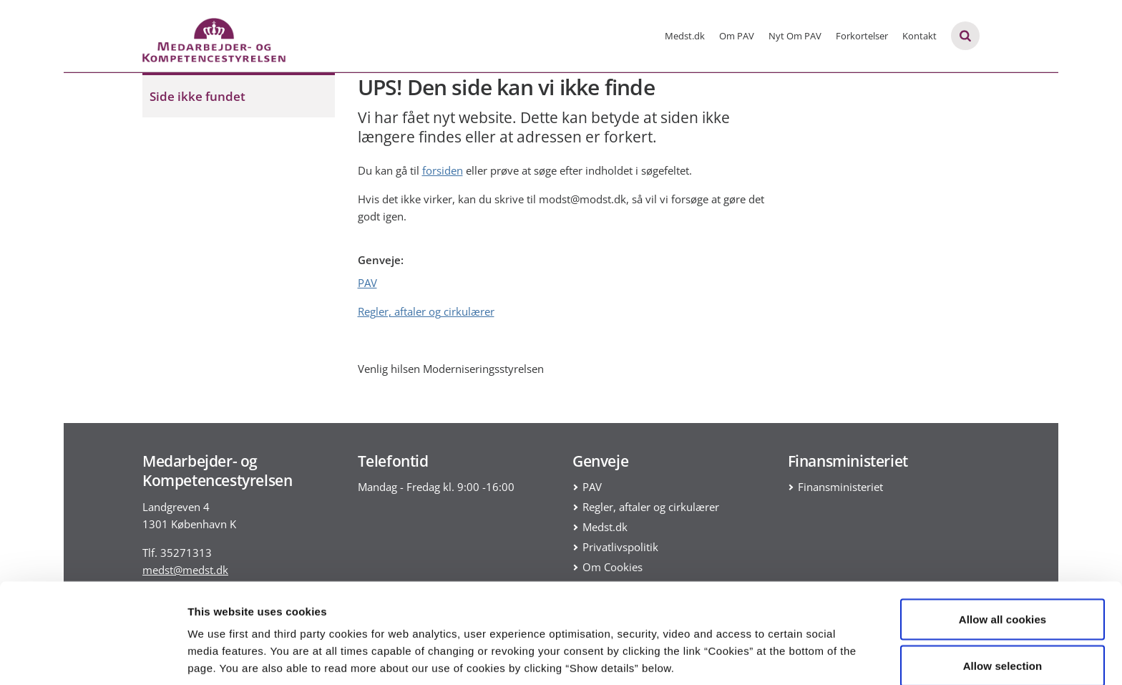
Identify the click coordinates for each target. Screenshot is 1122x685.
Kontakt (919, 35)
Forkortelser (862, 35)
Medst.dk (685, 35)
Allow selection (1003, 600)
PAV (367, 283)
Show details (751, 648)
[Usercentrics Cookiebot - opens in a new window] (92, 657)
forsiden (442, 170)
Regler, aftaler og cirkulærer (426, 311)
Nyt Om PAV (795, 35)
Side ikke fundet (197, 96)
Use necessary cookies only (1002, 647)
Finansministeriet (840, 487)
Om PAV (736, 35)
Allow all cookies (1003, 553)
